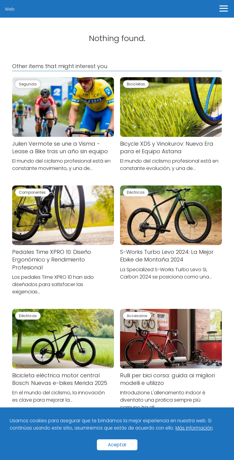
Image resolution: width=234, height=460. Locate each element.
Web (10, 9)
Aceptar (117, 444)
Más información (194, 428)
